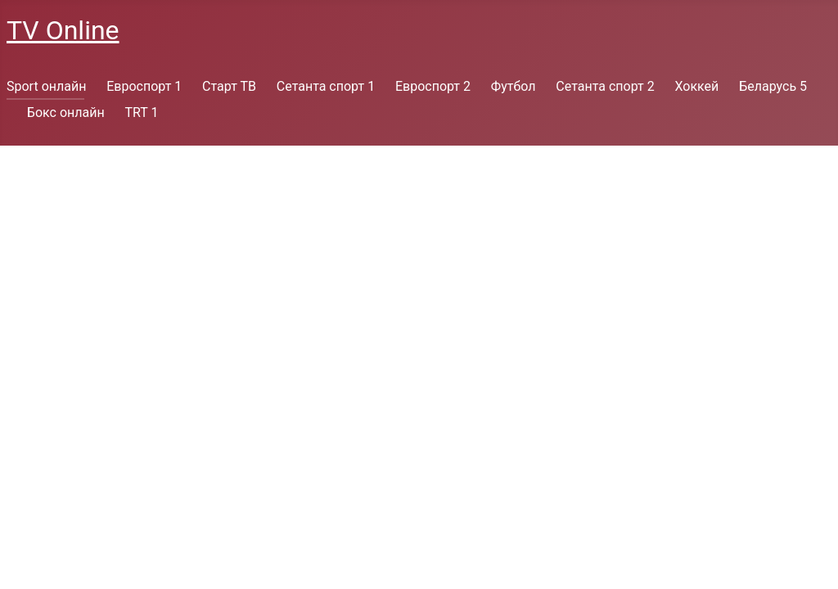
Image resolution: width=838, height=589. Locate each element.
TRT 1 (141, 112)
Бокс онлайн (66, 112)
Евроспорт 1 (144, 86)
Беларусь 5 (773, 86)
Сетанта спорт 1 (326, 86)
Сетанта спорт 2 (605, 86)
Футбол (513, 86)
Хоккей (696, 86)
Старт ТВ (229, 86)
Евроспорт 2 (433, 86)
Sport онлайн (46, 86)
